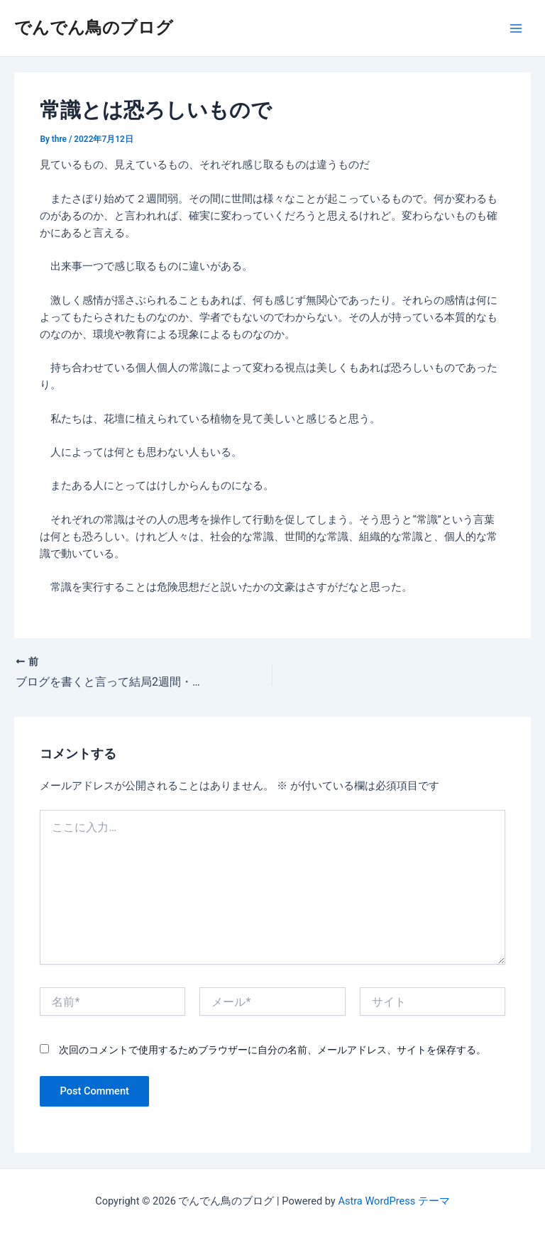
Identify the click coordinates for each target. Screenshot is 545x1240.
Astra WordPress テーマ (393, 1201)
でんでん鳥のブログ (93, 28)
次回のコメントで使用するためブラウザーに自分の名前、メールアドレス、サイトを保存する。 (272, 1049)
